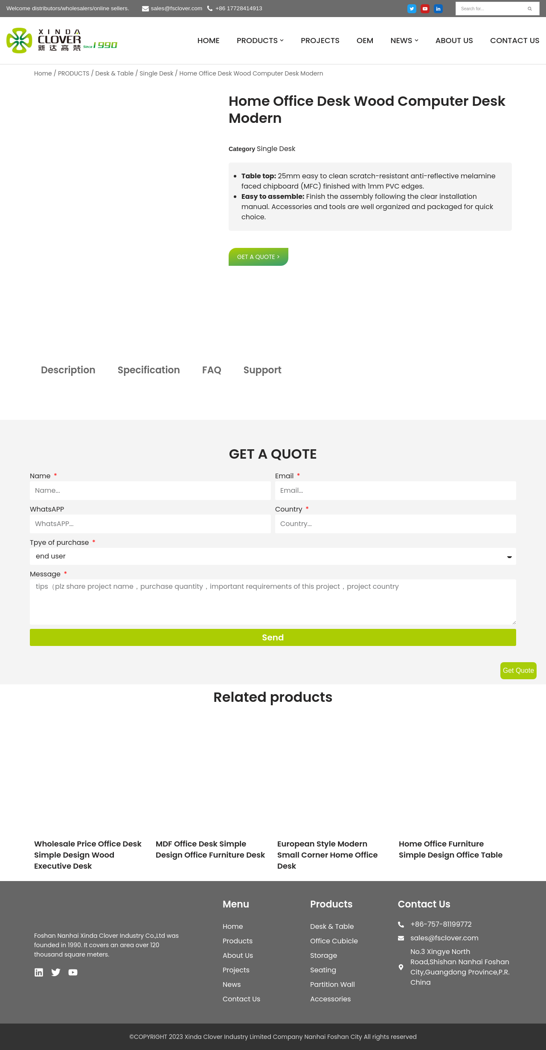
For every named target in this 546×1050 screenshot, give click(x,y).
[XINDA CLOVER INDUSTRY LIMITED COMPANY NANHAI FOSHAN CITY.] (61, 41)
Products (238, 941)
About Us (238, 955)
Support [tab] (263, 370)
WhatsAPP (47, 509)
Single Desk (156, 73)
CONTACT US (515, 40)
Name (41, 476)
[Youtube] (425, 8)
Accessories (330, 999)
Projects (236, 970)
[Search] (488, 8)
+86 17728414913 (239, 8)
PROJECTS (320, 40)
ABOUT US (454, 40)
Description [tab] (68, 370)
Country (289, 509)
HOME (208, 40)
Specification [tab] (149, 370)
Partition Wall (332, 984)
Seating (323, 970)
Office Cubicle (334, 941)
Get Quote (518, 670)
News (232, 984)
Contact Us (241, 999)
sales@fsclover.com (177, 8)
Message (46, 574)
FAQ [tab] (211, 370)
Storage (323, 955)
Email (285, 476)
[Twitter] (411, 8)
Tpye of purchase (60, 542)
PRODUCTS (74, 73)
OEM (365, 40)
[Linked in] (438, 8)
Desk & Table (115, 73)
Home (43, 73)
